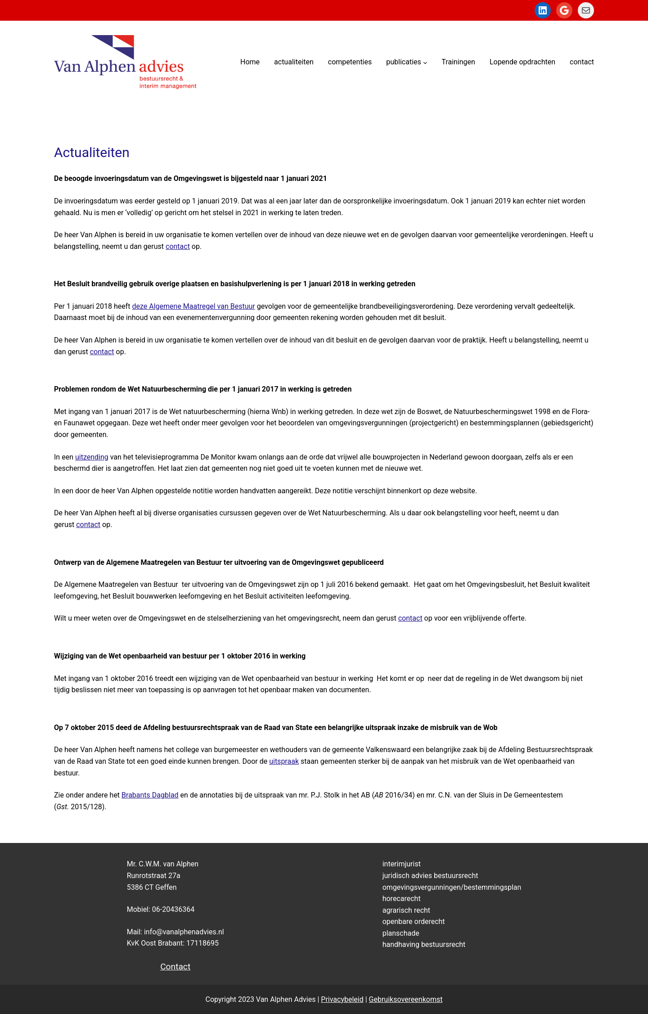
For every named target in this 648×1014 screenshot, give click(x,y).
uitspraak (284, 761)
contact (178, 246)
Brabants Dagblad (150, 795)
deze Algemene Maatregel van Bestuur (193, 306)
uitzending (91, 457)
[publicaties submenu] (425, 62)
